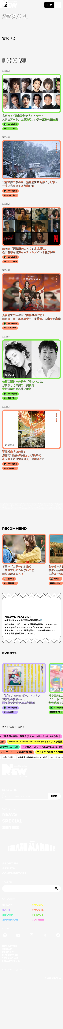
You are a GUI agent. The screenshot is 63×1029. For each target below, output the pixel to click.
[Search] (31, 888)
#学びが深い (10, 757)
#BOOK (7, 914)
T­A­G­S (11, 727)
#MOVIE (37, 909)
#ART (6, 909)
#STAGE (37, 914)
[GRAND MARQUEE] (31, 846)
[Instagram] (31, 935)
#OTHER (37, 919)
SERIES (10, 827)
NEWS (9, 814)
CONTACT (7, 949)
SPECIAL (12, 821)
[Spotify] (5, 935)
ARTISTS (8, 868)
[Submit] (57, 888)
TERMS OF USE (10, 958)
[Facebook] (58, 935)
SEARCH (7, 882)
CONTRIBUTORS (14, 873)
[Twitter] (45, 935)
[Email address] (25, 796)
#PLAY (7, 904)
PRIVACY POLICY (11, 961)
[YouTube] (18, 935)
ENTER (54, 796)
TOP (4, 727)
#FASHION (10, 919)
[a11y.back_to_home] (8, 4)
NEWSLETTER (10, 790)
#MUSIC (37, 904)
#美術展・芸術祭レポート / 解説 (33, 757)
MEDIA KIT (8, 952)
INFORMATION (10, 955)
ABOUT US (10, 863)
